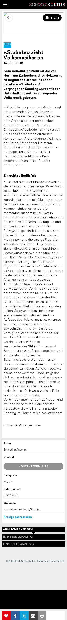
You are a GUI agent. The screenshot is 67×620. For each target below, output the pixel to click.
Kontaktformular (33, 466)
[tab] (33, 544)
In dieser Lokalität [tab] (18, 537)
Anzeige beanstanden (18, 517)
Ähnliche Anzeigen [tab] (18, 529)
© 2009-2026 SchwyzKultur (21, 561)
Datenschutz (57, 561)
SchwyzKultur (47, 4)
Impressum (43, 561)
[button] (5, 4)
